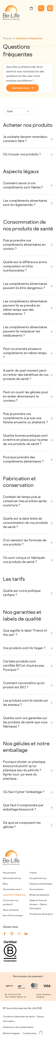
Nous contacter (11, 910)
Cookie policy (29, 1033)
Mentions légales (11, 1033)
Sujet (18, 111)
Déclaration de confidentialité (18, 1027)
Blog (5, 884)
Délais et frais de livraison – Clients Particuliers (38, 905)
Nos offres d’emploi (13, 916)
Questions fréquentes (14, 895)
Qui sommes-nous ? (12, 889)
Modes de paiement (39, 895)
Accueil (9, 38)
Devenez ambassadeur (41, 884)
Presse (33, 873)
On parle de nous (38, 878)
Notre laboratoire (12, 878)
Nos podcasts (36, 889)
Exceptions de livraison (41, 914)
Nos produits (9, 873)
